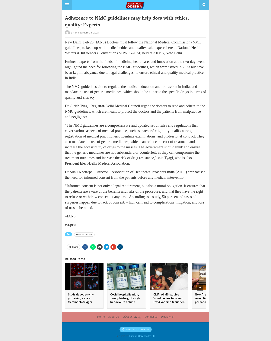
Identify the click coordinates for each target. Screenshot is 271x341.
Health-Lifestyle (84, 234)
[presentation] (200, 287)
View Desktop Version (136, 329)
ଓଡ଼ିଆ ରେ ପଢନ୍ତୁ (132, 316)
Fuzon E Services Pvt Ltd (142, 336)
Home (101, 316)
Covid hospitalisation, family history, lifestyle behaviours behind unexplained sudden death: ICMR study (125, 302)
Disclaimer (167, 316)
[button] (67, 5)
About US (113, 316)
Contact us (151, 316)
